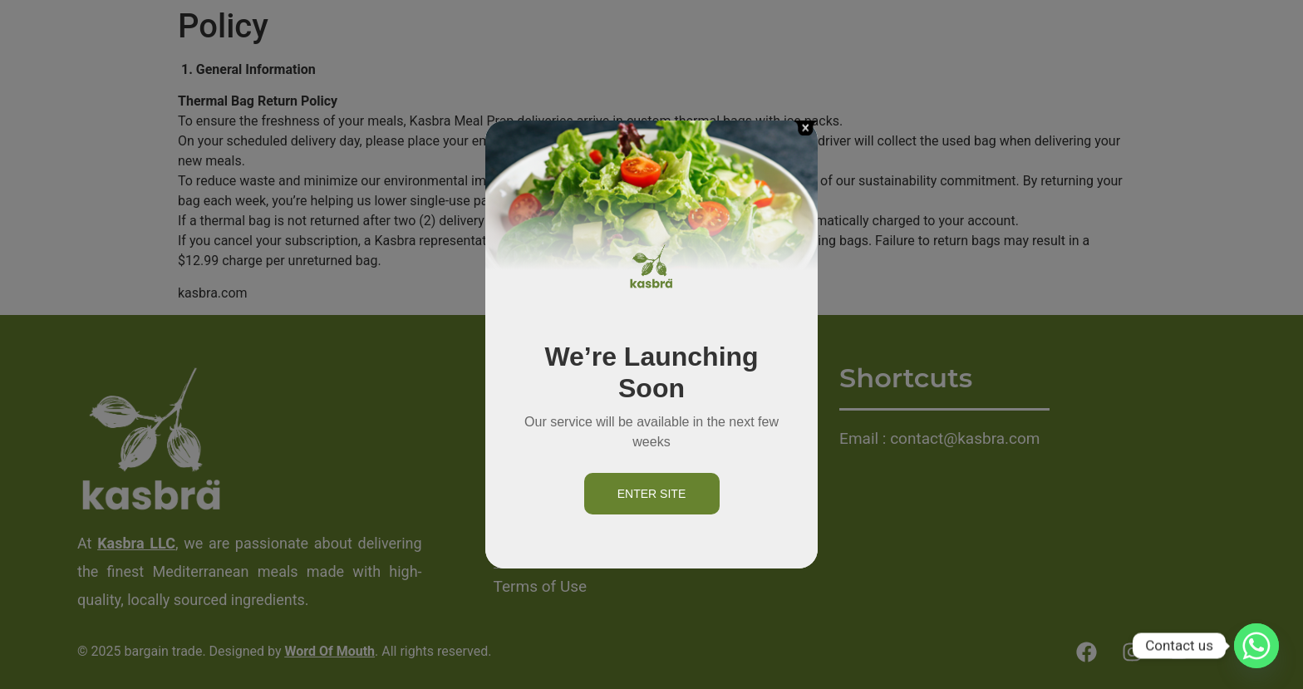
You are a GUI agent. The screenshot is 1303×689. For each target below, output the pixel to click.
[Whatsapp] (1256, 645)
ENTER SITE (651, 493)
